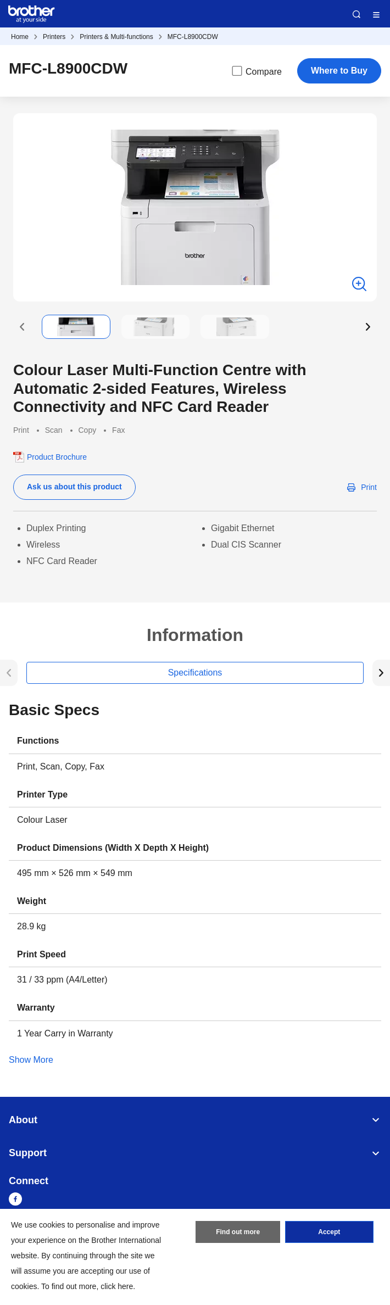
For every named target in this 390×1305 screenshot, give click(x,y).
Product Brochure (57, 457)
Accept (329, 1232)
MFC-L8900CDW (193, 37)
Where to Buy (339, 70)
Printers (54, 37)
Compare (256, 70)
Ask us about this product (74, 486)
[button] (22, 327)
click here (117, 1286)
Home (20, 37)
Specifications (195, 672)
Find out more (238, 1232)
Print (369, 487)
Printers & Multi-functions (116, 37)
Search (356, 14)
